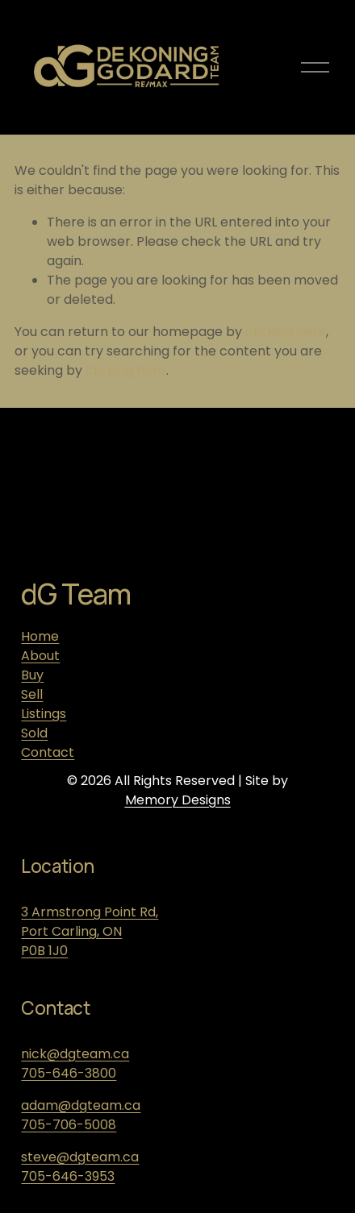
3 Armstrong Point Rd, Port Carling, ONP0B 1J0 (89, 931)
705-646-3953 (68, 1176)
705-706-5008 (68, 1124)
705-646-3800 (68, 1073)
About (40, 655)
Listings (43, 713)
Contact (47, 752)
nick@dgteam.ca (75, 1054)
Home (40, 636)
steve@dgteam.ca (80, 1157)
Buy (32, 675)
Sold (34, 733)
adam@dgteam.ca (80, 1105)
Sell (32, 694)
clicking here (285, 331)
